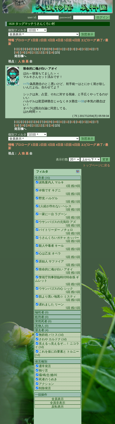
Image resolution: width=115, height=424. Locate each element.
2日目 (43, 40)
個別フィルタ (17, 30)
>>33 (81, 101)
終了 (100, 40)
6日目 (76, 40)
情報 (11, 40)
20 (28, 52)
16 (90, 49)
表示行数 (62, 159)
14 (78, 49)
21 (34, 52)
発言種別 (41, 361)
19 (22, 52)
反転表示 (58, 406)
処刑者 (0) (42, 317)
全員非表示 (57, 402)
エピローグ (88, 40)
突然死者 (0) (43, 321)
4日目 (59, 40)
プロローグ (22, 40)
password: (77, 17)
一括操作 (41, 394)
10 (55, 49)
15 (84, 49)
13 (72, 49)
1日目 (34, 40)
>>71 (26, 83)
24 (51, 52)
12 (66, 49)
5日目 (68, 40)
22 (39, 52)
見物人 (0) (42, 325)
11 (60, 49)
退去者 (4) (42, 330)
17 (95, 49)
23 (45, 52)
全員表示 (58, 399)
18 (16, 52)
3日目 (51, 40)
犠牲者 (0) (42, 312)
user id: (43, 17)
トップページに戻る (96, 165)
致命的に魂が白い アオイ (40, 68)
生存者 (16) (42, 177)
